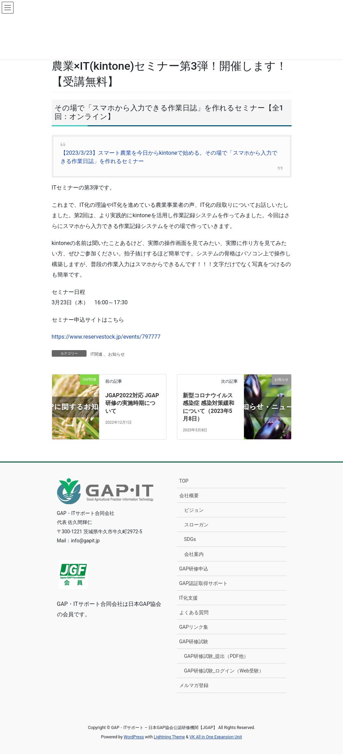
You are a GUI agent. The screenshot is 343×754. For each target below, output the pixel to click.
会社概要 (189, 495)
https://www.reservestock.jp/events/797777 (106, 336)
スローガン (196, 524)
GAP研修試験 (194, 641)
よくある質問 (194, 612)
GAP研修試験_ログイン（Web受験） (224, 670)
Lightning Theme (169, 737)
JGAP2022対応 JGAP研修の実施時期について (132, 403)
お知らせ (116, 354)
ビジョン (194, 510)
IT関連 (97, 354)
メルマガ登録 (194, 685)
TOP (184, 481)
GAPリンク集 (194, 627)
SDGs (190, 539)
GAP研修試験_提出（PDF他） (216, 656)
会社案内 (194, 554)
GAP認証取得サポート (203, 583)
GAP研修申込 (194, 568)
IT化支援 (188, 598)
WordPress (134, 737)
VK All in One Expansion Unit (215, 737)
